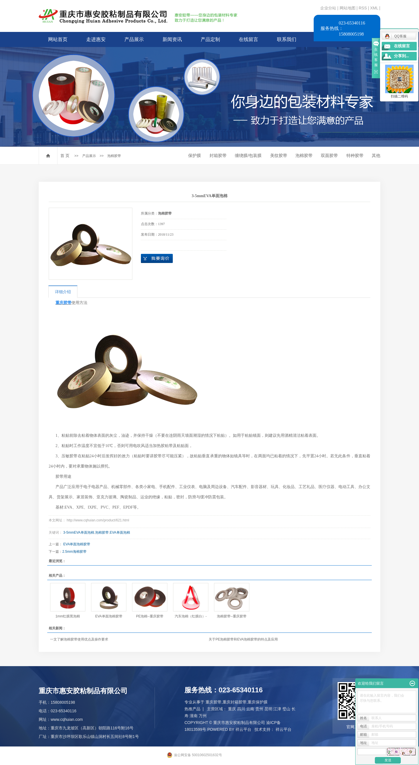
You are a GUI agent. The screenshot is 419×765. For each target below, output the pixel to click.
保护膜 (194, 155)
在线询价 (157, 258)
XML (374, 8)
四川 (241, 709)
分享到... (401, 56)
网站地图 (348, 8)
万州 (203, 715)
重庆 (232, 709)
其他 (376, 155)
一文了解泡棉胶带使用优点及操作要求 (79, 639)
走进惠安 (96, 39)
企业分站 (328, 8)
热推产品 (192, 709)
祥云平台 (243, 729)
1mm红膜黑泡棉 (68, 616)
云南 (250, 709)
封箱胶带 (218, 155)
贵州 (259, 709)
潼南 (194, 715)
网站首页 (57, 39)
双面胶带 (329, 155)
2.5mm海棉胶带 (74, 552)
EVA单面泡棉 (120, 533)
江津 (277, 709)
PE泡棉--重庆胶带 (149, 616)
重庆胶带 (213, 702)
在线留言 (248, 39)
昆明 (268, 709)
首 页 (64, 155)
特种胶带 (354, 155)
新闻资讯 (172, 39)
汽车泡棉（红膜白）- (191, 616)
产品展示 (134, 39)
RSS (363, 8)
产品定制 (210, 39)
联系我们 (286, 39)
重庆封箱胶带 (235, 702)
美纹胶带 (278, 155)
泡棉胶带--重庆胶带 (232, 616)
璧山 (286, 709)
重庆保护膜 (258, 702)
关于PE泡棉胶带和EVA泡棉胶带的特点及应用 (243, 639)
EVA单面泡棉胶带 (76, 544)
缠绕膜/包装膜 (248, 155)
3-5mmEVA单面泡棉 (78, 533)
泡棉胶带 (114, 156)
